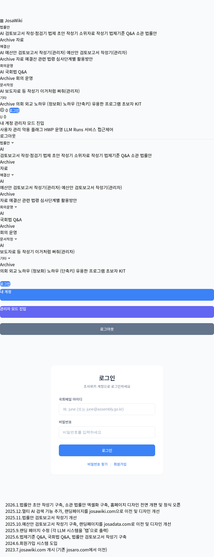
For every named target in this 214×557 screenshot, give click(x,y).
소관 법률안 (141, 155)
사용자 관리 (10, 129)
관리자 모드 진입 (29, 123)
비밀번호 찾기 (97, 464)
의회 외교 (8, 271)
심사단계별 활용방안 (58, 200)
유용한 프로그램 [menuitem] (106, 103)
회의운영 (6, 65)
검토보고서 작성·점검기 (21, 155)
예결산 (5, 46)
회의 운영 (8, 232)
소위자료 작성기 (88, 155)
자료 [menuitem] (20, 39)
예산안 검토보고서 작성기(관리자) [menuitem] (35, 52)
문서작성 (6, 84)
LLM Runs (73, 129)
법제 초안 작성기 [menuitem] (63, 33)
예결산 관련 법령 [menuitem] (40, 59)
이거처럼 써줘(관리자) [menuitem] (60, 91)
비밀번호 (65, 421)
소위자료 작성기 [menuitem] (93, 33)
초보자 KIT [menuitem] (132, 103)
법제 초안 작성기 (58, 155)
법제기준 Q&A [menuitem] (122, 33)
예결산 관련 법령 (24, 200)
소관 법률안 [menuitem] (146, 33)
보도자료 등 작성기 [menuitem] (22, 91)
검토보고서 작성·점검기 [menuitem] (26, 33)
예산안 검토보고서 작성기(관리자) (30, 187)
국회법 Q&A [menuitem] (16, 71)
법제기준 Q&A (117, 155)
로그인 (14, 110)
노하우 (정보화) (32, 271)
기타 (3, 97)
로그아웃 (8, 136)
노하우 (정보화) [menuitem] (48, 103)
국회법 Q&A (11, 219)
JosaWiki (13, 20)
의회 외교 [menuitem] (24, 103)
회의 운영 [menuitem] (24, 78)
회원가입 (120, 464)
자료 (4, 168)
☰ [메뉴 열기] (1, 20)
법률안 (5, 27)
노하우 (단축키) (61, 271)
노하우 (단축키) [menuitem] (77, 103)
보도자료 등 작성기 (17, 251)
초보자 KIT (115, 271)
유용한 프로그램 (90, 271)
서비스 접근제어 (99, 129)
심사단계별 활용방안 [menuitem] (74, 59)
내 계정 (6, 123)
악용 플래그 (32, 129)
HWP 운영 (53, 129)
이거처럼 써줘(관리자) (55, 251)
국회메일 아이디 (70, 399)
